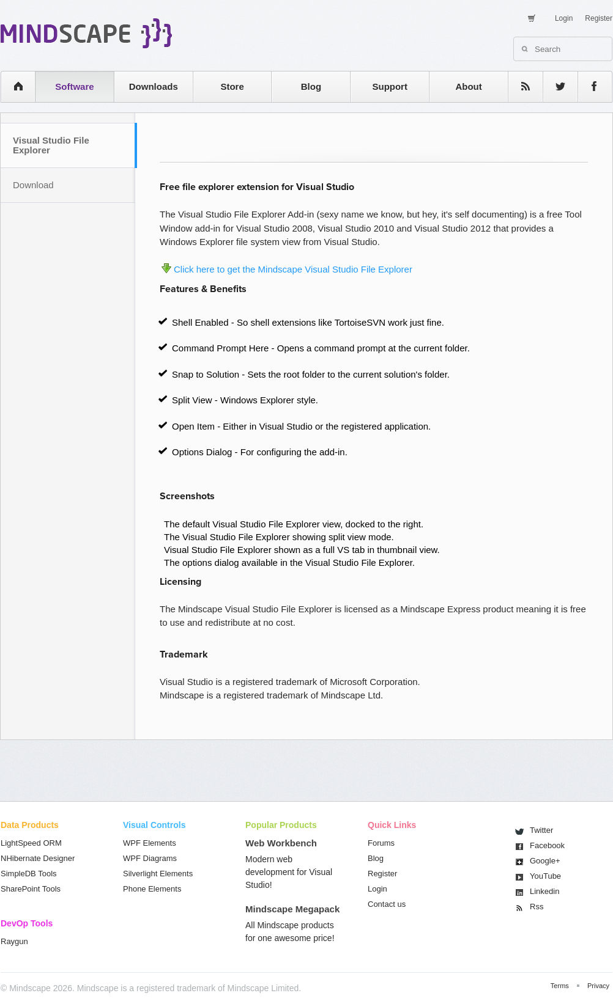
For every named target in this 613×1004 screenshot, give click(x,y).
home (12, 86)
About (468, 86)
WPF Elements (149, 843)
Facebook (547, 845)
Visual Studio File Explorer (51, 145)
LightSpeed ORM (31, 843)
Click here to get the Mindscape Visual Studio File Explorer (293, 269)
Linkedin (544, 891)
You (545, 876)
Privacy (598, 985)
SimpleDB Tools (29, 873)
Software (74, 86)
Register (598, 18)
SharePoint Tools (31, 888)
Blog (311, 86)
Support (389, 86)
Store (231, 86)
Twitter (541, 830)
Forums (381, 843)
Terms (560, 985)
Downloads (153, 86)
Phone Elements (152, 888)
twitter (554, 86)
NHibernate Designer (38, 858)
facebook (589, 86)
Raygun (14, 941)
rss (519, 86)
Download (33, 185)
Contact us (387, 904)
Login (564, 18)
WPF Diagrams (150, 858)
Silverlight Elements (158, 873)
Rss (536, 906)
